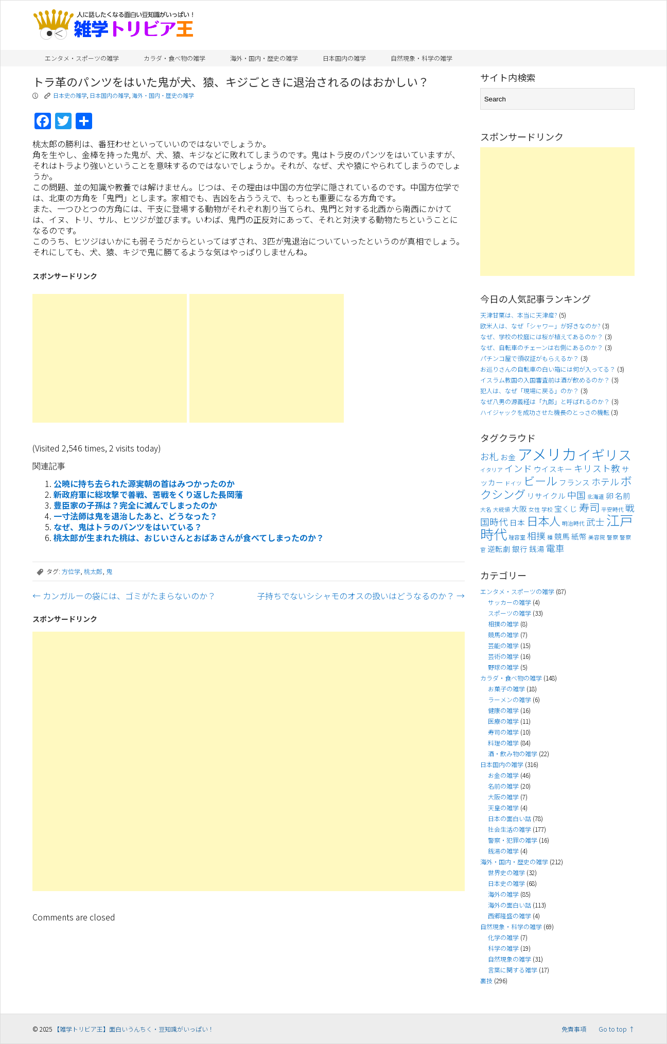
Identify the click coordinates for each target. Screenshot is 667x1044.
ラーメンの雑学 (509, 699)
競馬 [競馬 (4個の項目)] (562, 536)
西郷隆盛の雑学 (509, 915)
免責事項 (573, 1028)
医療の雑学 (503, 721)
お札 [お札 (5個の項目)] (489, 456)
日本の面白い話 (509, 818)
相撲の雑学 (503, 623)
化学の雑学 (503, 937)
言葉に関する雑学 (512, 969)
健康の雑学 (503, 710)
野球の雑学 (503, 667)
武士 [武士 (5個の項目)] (595, 521)
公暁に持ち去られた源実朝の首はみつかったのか (144, 483)
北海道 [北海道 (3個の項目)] (595, 496)
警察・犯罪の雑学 (512, 840)
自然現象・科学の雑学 (421, 58)
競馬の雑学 (503, 634)
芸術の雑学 (503, 656)
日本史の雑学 (70, 95)
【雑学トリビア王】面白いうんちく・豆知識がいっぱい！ (134, 1028)
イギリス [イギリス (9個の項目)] (604, 454)
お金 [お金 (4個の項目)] (508, 456)
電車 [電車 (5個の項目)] (555, 548)
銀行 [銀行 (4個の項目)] (520, 548)
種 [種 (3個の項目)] (550, 537)
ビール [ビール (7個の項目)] (540, 480)
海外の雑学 (503, 894)
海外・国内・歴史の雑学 (264, 58)
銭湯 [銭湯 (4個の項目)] (537, 548)
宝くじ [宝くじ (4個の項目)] (565, 508)
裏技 (486, 980)
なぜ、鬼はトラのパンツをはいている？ (128, 526)
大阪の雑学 (503, 796)
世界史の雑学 (506, 872)
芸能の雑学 (503, 645)
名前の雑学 (503, 785)
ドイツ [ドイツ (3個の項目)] (513, 483)
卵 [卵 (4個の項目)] (609, 495)
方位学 (71, 571)
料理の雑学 (503, 742)
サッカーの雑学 (509, 602)
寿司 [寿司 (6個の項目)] (589, 507)
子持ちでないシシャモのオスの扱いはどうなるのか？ (361, 595)
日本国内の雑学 (344, 58)
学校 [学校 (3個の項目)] (547, 509)
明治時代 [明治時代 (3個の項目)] (573, 523)
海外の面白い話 (509, 904)
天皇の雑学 (503, 807)
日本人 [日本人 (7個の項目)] (543, 520)
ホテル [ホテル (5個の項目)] (605, 481)
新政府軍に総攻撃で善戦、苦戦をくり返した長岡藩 (148, 494)
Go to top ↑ (617, 1028)
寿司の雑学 (503, 731)
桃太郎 (93, 571)
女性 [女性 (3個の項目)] (534, 509)
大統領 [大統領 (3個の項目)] (501, 509)
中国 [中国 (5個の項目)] (576, 495)
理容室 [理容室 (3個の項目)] (516, 537)
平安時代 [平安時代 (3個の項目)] (612, 509)
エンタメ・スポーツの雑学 (82, 58)
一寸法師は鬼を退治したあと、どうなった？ (136, 516)
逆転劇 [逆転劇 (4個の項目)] (499, 548)
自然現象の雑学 (509, 958)
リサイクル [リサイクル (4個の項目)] (546, 495)
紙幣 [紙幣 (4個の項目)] (579, 536)
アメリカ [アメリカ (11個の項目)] (546, 453)
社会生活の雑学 (509, 829)
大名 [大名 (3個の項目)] (486, 509)
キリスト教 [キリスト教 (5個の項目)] (597, 468)
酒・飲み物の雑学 (512, 753)
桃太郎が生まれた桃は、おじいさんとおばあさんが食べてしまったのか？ (189, 537)
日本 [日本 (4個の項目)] (517, 522)
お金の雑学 (503, 775)
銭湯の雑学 (503, 850)
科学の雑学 (503, 948)
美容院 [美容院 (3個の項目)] (596, 537)
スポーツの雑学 (509, 612)
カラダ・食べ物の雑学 (174, 58)
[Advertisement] (109, 358)
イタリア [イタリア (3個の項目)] (491, 470)
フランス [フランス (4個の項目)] (574, 482)
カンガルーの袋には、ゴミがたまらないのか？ (124, 595)
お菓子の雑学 (506, 688)
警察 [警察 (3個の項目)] (612, 537)
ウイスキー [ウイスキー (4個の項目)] (553, 468)
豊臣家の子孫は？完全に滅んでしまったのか (135, 505)
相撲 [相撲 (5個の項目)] (536, 535)
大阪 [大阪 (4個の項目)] (519, 508)
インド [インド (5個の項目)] (518, 468)
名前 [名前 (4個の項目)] (622, 495)
